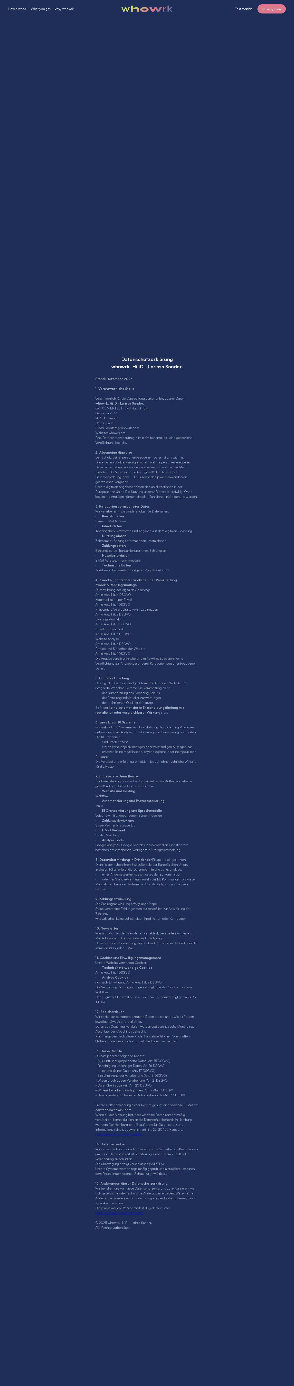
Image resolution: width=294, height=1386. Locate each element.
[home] (147, 9)
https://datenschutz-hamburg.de (118, 1134)
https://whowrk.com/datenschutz (119, 1213)
